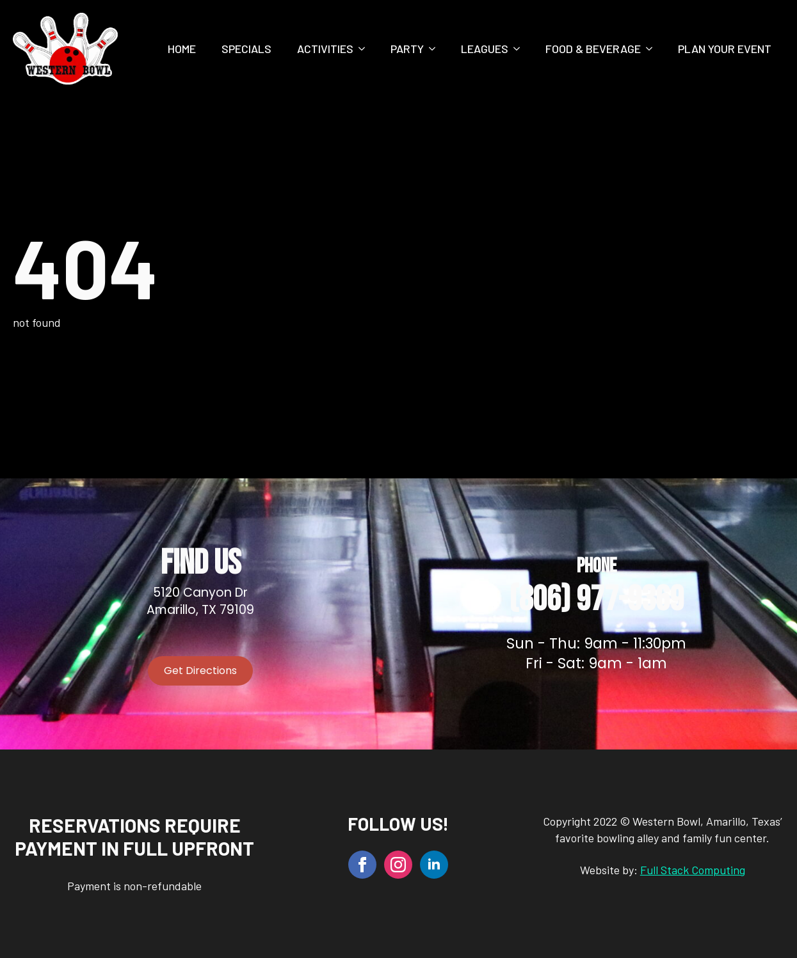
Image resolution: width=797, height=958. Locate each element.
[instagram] (398, 865)
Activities (325, 49)
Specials (246, 49)
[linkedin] (434, 865)
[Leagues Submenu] (520, 48)
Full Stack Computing (692, 870)
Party (407, 49)
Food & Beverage (593, 49)
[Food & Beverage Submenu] (653, 48)
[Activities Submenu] (365, 48)
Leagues (484, 49)
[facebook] (362, 865)
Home (182, 49)
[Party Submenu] (436, 48)
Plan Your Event (724, 49)
